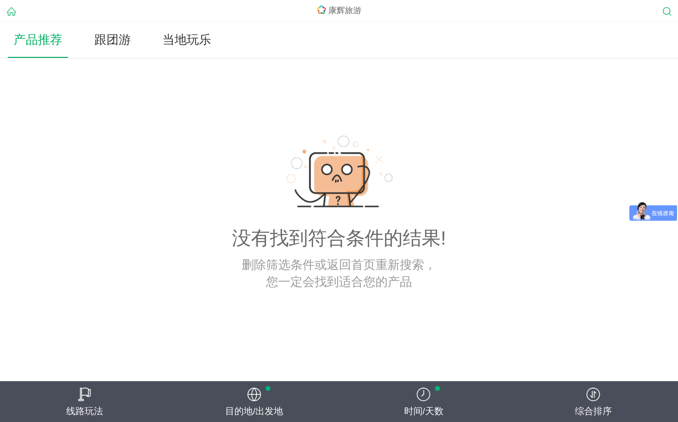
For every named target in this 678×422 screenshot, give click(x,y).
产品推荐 (38, 39)
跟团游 (112, 39)
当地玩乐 (186, 39)
